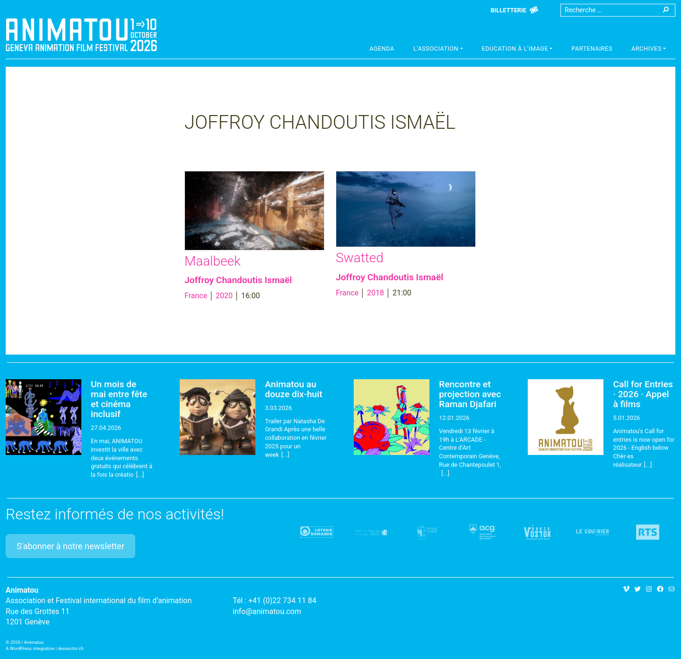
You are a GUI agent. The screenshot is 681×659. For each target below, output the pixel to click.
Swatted (360, 258)
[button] (438, 50)
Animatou (81, 34)
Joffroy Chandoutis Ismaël (238, 280)
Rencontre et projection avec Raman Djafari (470, 394)
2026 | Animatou (27, 642)
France (195, 295)
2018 (375, 292)
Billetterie (508, 10)
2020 (224, 295)
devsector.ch (71, 648)
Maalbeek (212, 261)
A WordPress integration (30, 648)
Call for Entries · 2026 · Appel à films (642, 394)
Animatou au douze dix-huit (293, 389)
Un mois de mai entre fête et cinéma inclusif (119, 399)
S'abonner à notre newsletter (70, 546)
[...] (140, 474)
